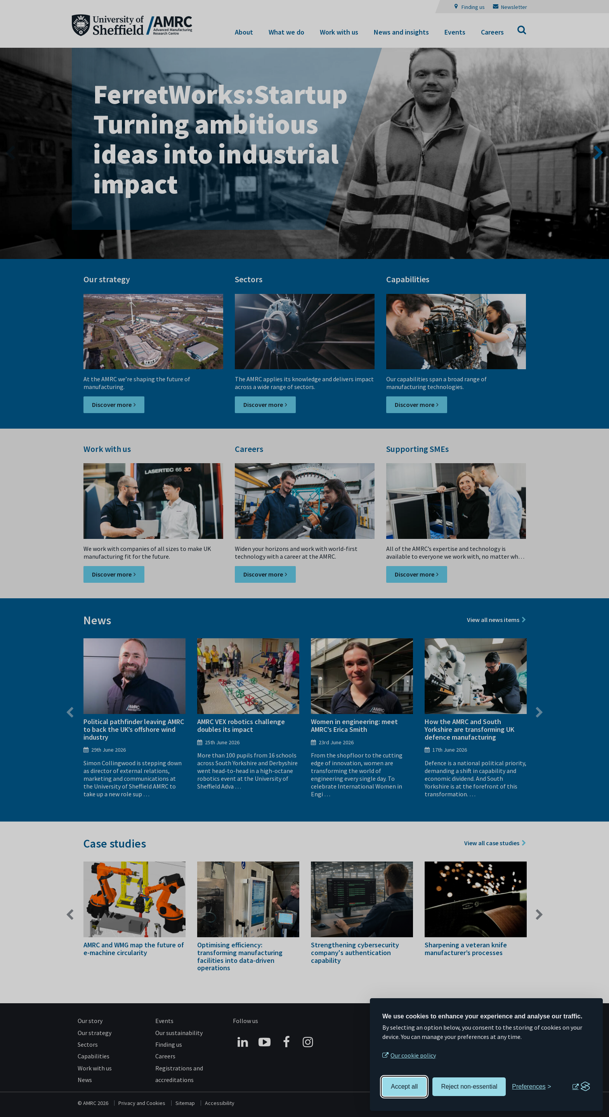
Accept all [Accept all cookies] (404, 1086)
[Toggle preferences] (531, 1086)
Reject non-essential (469, 1086)
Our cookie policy (413, 1055)
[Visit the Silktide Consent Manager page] (581, 1086)
